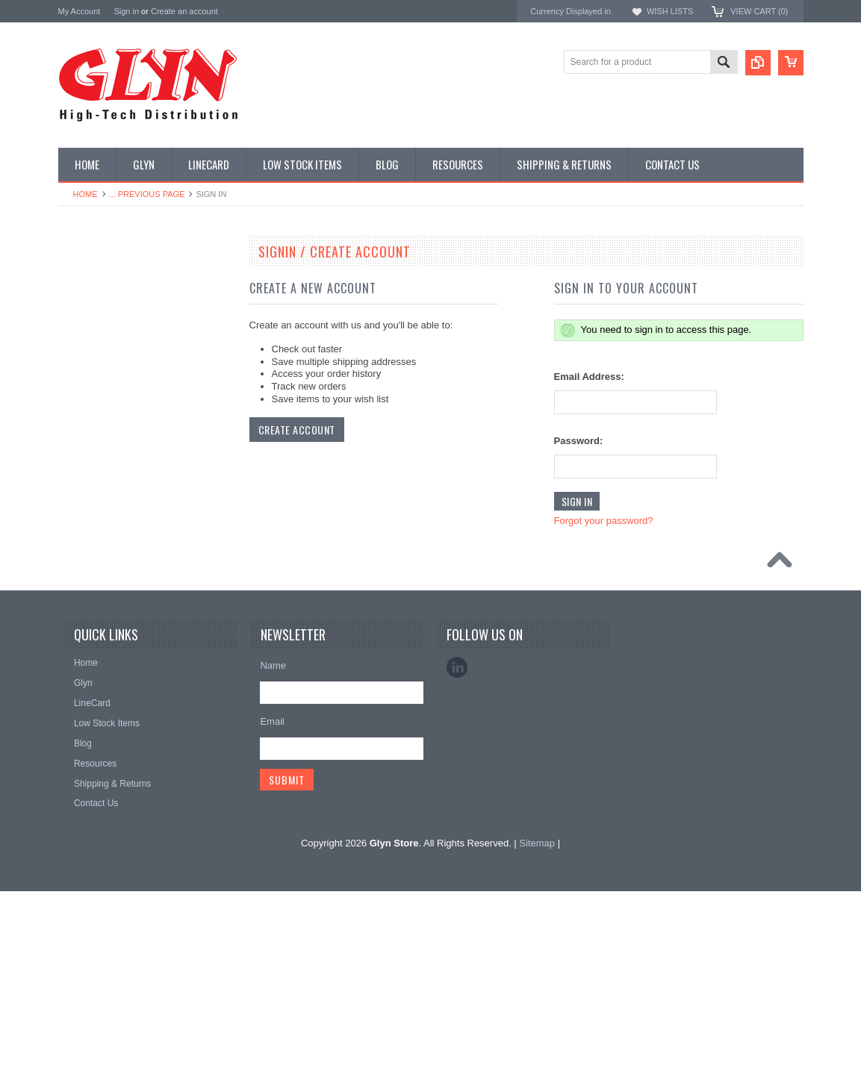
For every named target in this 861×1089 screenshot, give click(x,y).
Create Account (296, 429)
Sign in (126, 11)
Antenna (83, 280)
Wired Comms (94, 710)
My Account (79, 11)
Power (79, 356)
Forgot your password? (603, 520)
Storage (82, 633)
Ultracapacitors (96, 684)
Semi (76, 583)
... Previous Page (147, 194)
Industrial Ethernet (102, 406)
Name (273, 863)
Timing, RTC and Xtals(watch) (125, 305)
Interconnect (91, 507)
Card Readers (94, 381)
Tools (76, 659)
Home (85, 194)
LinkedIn (457, 865)
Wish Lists (670, 11)
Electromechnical (100, 457)
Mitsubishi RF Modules (111, 431)
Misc (75, 558)
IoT (72, 533)
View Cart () (759, 11)
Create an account (184, 11)
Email (272, 919)
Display (81, 330)
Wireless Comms (100, 735)
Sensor (80, 609)
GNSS (79, 482)
